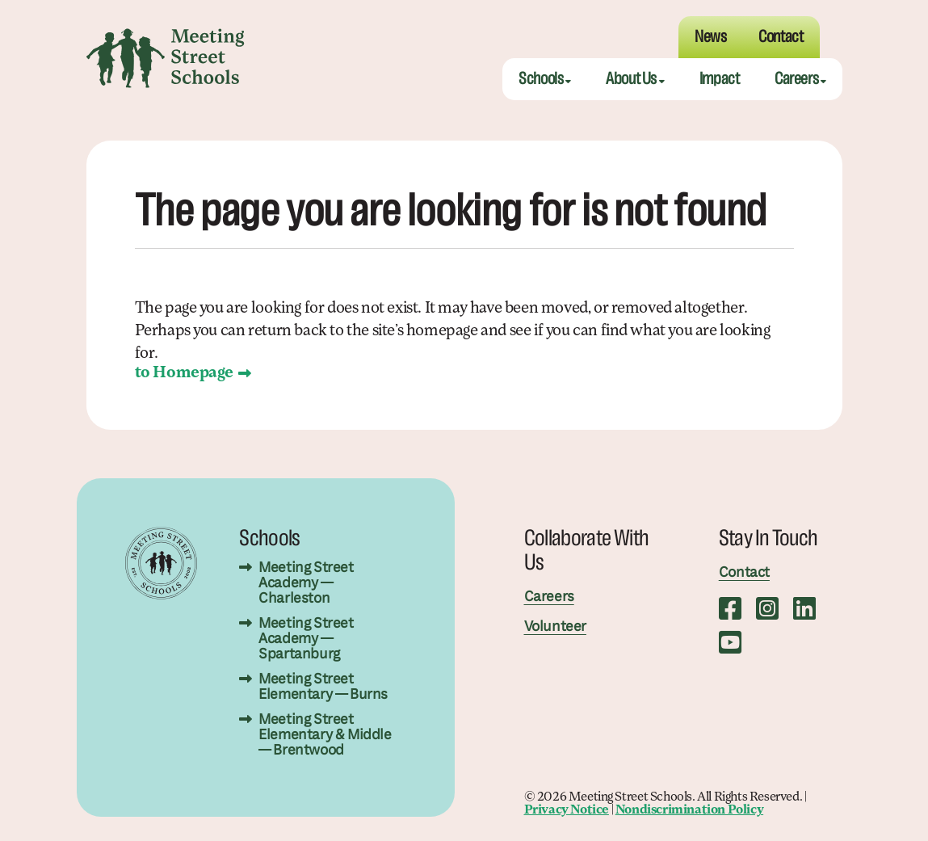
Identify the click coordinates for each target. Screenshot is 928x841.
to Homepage (184, 373)
